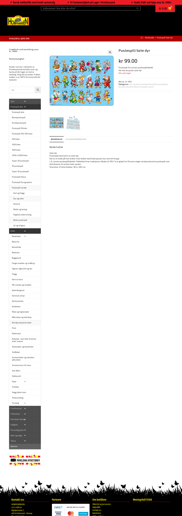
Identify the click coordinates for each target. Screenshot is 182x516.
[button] (110, 52)
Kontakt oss (96, 510)
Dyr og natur (134, 84)
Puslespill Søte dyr (165, 37)
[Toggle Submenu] (25, 101)
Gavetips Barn (147, 84)
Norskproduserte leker (128, 87)
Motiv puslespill (160, 84)
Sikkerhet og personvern (101, 504)
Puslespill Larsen (146, 87)
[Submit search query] (137, 8)
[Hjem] (141, 37)
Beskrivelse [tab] (56, 139)
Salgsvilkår (96, 507)
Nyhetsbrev (96, 513)
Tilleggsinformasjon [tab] (76, 139)
